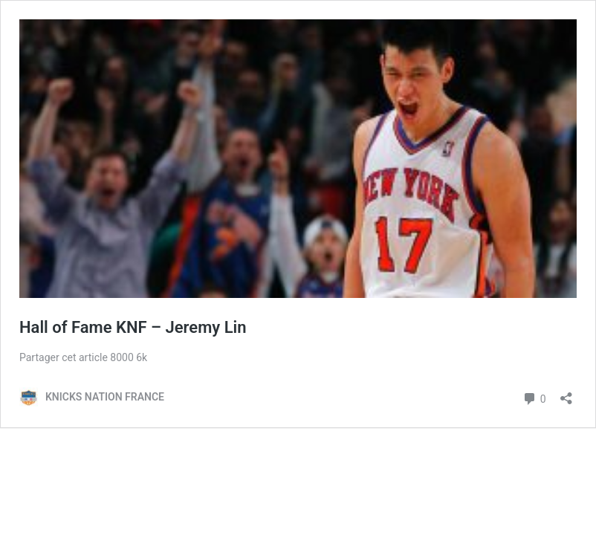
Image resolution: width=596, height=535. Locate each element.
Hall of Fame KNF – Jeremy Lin (133, 327)
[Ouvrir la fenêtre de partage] (566, 393)
